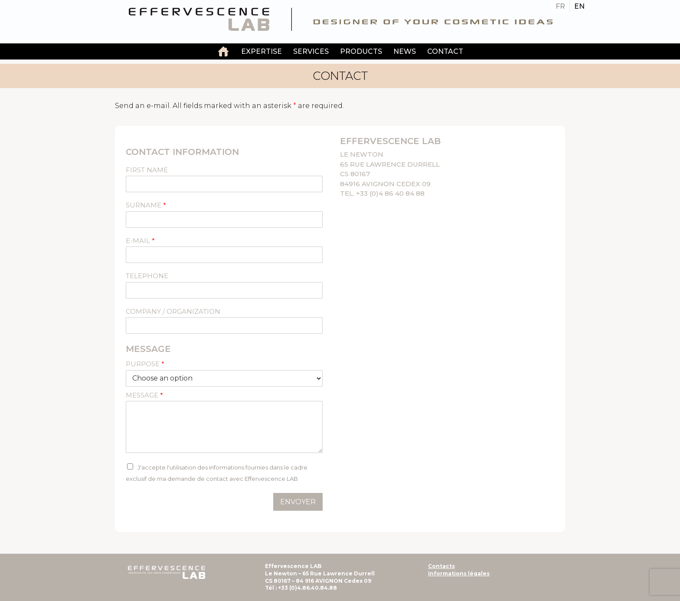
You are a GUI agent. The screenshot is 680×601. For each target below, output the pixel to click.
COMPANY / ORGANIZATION (173, 311)
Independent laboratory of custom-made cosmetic (223, 52)
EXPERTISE (261, 51)
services (311, 51)
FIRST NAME (147, 170)
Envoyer (298, 502)
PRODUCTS (361, 51)
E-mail (140, 240)
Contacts (441, 566)
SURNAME (146, 205)
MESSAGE (144, 395)
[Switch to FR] (560, 6)
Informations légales (459, 573)
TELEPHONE (147, 276)
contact (445, 51)
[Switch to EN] (579, 6)
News (404, 51)
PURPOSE (145, 364)
